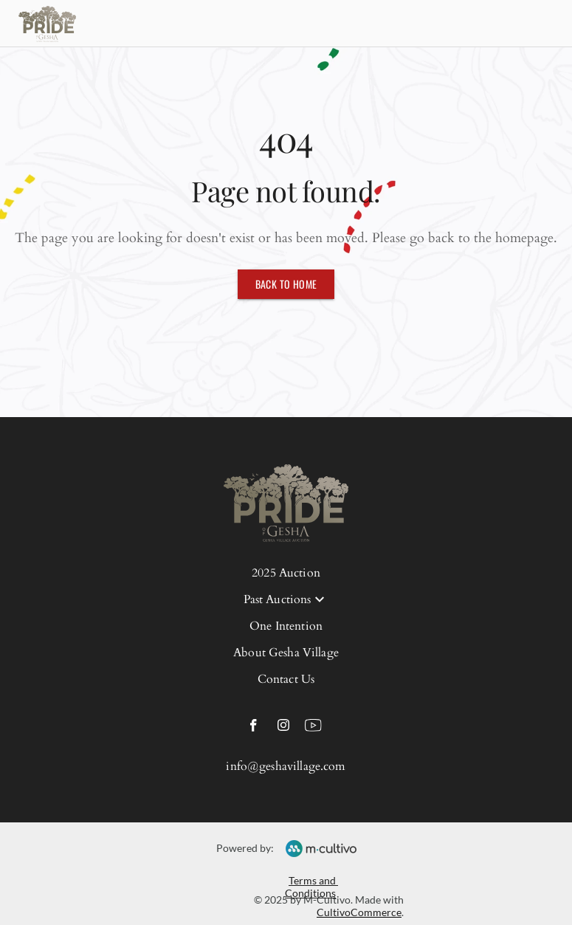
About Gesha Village (286, 652)
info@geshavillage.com (285, 766)
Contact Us (286, 679)
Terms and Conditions (311, 886)
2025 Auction (286, 573)
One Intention (286, 626)
